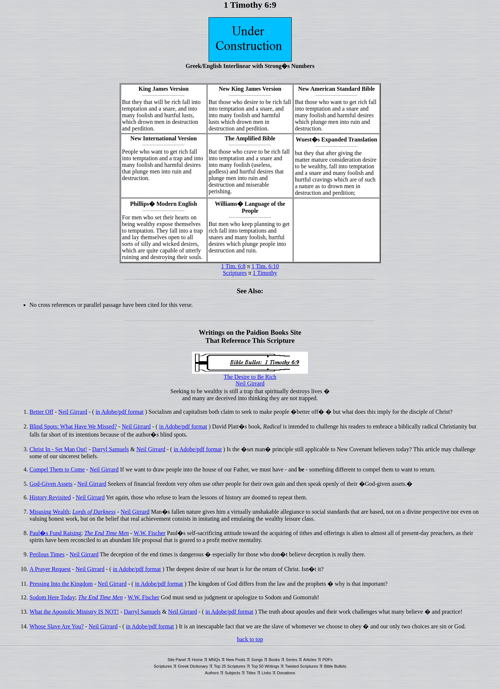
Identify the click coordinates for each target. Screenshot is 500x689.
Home (197, 659)
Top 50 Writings (265, 666)
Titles (251, 673)
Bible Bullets (335, 666)
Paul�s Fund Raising (55, 533)
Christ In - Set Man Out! (58, 449)
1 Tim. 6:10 (265, 266)
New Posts (235, 659)
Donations (286, 673)
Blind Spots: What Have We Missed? (73, 426)
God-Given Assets (50, 484)
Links (266, 673)
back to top (250, 639)
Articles (309, 659)
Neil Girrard (250, 383)
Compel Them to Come (57, 469)
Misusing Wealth (49, 512)
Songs (257, 659)
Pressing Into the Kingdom (61, 584)
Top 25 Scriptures (229, 666)
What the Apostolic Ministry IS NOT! (74, 612)
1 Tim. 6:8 (233, 266)
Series (291, 659)
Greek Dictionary (193, 666)
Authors (212, 673)
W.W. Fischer (149, 533)
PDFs (327, 659)
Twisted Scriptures (301, 666)
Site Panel (176, 659)
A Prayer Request (50, 569)
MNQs (214, 659)
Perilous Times (47, 554)
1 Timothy (265, 273)
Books (274, 659)
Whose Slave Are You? (56, 626)
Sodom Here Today (52, 597)
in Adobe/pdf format (120, 412)
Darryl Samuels (110, 449)
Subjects (232, 673)
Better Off (41, 412)
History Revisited (50, 497)
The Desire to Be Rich (250, 377)
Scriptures (235, 273)
